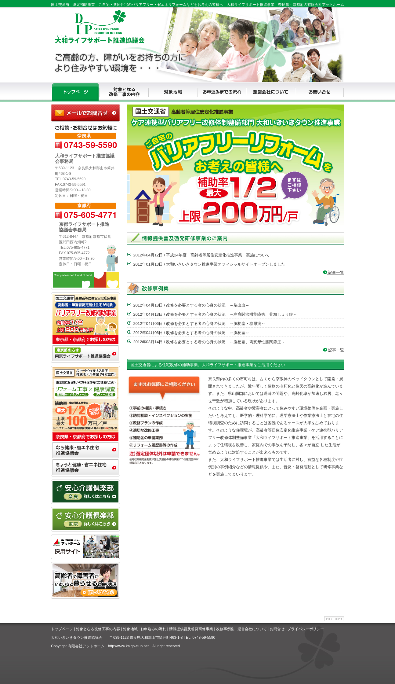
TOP (75, 91)
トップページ (62, 629)
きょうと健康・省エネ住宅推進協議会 (85, 467)
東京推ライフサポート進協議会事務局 (85, 354)
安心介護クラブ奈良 (85, 492)
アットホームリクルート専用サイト (85, 547)
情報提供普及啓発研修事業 (191, 629)
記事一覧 (333, 272)
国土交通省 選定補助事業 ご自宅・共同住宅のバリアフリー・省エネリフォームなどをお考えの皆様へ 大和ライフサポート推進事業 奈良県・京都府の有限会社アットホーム (197, 4)
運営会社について (252, 629)
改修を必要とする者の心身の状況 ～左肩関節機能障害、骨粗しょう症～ (231, 314)
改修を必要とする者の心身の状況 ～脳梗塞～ (207, 332)
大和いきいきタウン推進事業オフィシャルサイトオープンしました (225, 264)
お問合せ (277, 629)
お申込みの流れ (153, 629)
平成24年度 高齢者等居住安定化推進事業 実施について (218, 255)
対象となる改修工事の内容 (98, 629)
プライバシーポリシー (305, 629)
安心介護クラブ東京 (85, 519)
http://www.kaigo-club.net (128, 646)
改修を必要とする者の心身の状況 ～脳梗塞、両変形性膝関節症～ (225, 342)
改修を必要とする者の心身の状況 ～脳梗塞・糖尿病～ (215, 323)
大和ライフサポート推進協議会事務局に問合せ (85, 113)
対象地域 (130, 629)
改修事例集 (225, 629)
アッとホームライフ (85, 586)
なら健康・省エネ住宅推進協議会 (85, 450)
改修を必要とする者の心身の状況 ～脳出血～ (207, 305)
